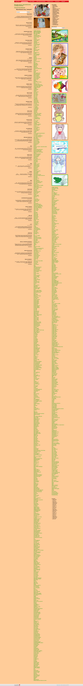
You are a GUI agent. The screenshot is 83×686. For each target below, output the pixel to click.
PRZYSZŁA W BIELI (28, 66)
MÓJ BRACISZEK (55, 22)
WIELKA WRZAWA (55, 6)
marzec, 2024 (54, 514)
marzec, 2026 (54, 500)
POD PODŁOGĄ (55, 14)
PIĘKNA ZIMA (29, 154)
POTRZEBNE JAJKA (55, 24)
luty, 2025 (54, 508)
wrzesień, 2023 (55, 517)
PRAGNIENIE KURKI (55, 19)
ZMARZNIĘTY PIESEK (56, 9)
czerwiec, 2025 (55, 505)
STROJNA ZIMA (29, 119)
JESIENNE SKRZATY (55, 21)
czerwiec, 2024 (55, 512)
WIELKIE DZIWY (29, 22)
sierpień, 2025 (54, 504)
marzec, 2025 (54, 507)
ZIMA (31, 146)
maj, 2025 (54, 506)
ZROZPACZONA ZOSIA (28, 31)
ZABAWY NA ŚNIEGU (28, 75)
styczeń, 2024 (54, 515)
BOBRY (54, 7)
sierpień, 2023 (54, 518)
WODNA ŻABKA (55, 11)
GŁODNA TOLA (55, 23)
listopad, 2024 (54, 509)
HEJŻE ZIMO (29, 189)
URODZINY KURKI (55, 17)
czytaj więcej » (30, 27)
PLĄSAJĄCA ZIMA (28, 40)
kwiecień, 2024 (55, 513)
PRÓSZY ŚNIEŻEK (28, 206)
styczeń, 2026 (54, 501)
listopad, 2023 (54, 516)
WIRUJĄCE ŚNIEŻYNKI (28, 137)
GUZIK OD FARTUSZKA (56, 16)
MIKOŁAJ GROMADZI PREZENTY (26, 241)
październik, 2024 (55, 510)
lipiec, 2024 (54, 511)
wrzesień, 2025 (55, 503)
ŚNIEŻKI (30, 57)
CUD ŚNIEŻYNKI (29, 128)
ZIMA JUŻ (30, 215)
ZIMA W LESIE (29, 92)
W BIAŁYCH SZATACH (56, 15)
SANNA (30, 171)
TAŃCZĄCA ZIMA (29, 101)
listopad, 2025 (54, 502)
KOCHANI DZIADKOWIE (56, 13)
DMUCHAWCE (55, 5)
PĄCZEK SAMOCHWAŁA (56, 10)
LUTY (31, 224)
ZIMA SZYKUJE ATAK (28, 250)
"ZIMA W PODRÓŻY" (28, 259)
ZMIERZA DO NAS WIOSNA (56, 8)
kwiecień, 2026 (55, 499)
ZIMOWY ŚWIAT (29, 84)
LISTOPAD (54, 18)
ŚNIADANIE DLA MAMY (56, 12)
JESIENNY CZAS (55, 20)
